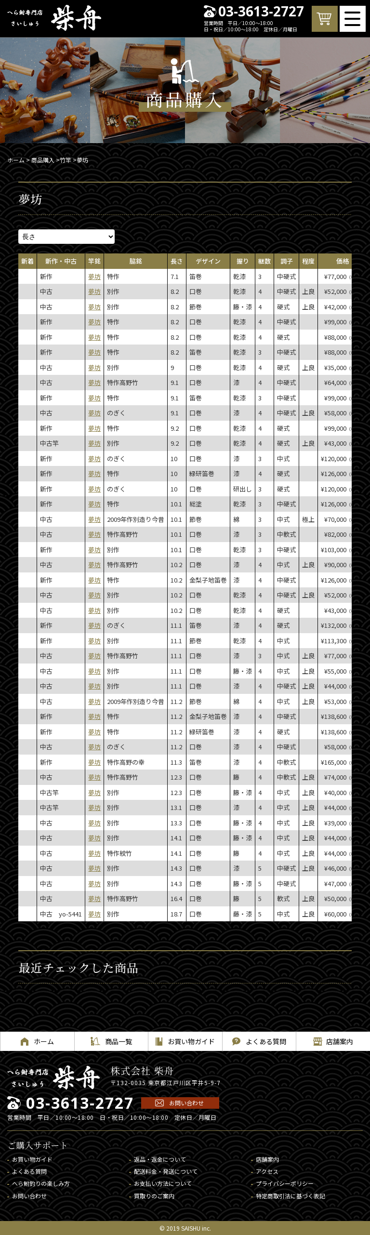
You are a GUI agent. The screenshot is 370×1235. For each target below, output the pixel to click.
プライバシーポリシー (285, 1183)
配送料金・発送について (166, 1171)
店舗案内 (267, 1159)
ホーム (16, 160)
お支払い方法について (163, 1183)
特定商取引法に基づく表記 (290, 1196)
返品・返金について (160, 1159)
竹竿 (65, 160)
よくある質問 (29, 1171)
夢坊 (94, 276)
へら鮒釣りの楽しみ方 (41, 1183)
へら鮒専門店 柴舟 (54, 18)
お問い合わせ (186, 1103)
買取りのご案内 (154, 1196)
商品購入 (42, 160)
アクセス (267, 1171)
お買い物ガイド (32, 1159)
